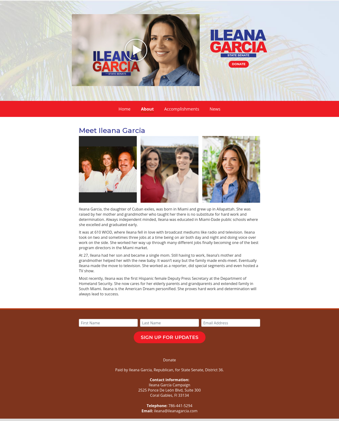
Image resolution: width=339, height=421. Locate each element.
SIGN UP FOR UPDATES (169, 337)
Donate (169, 360)
